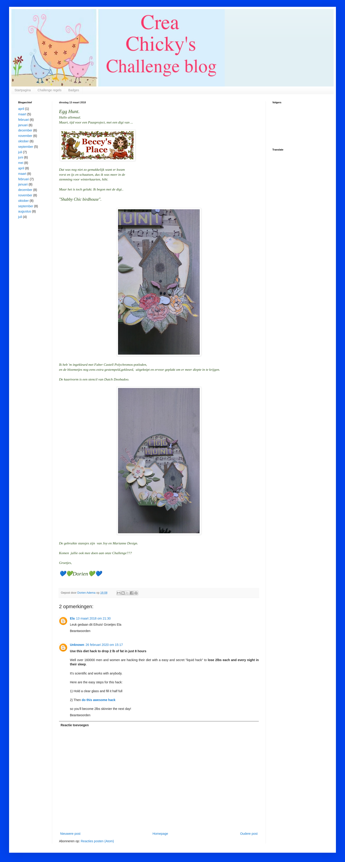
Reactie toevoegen (75, 725)
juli (20, 152)
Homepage (160, 833)
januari (23, 125)
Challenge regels (50, 90)
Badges (73, 90)
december (25, 130)
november (25, 136)
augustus (24, 211)
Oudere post (249, 833)
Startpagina (23, 90)
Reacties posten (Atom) (97, 841)
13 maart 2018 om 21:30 (93, 618)
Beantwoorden (80, 631)
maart (22, 114)
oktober (23, 141)
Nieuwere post (70, 833)
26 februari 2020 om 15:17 (104, 645)
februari (23, 119)
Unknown (77, 645)
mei (20, 163)
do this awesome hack (99, 700)
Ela (72, 618)
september (25, 146)
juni (20, 157)
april (21, 109)
